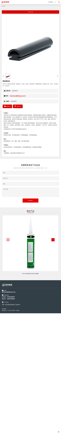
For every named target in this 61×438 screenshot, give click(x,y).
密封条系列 (14, 101)
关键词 (17, 310)
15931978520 (11, 299)
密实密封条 (15, 90)
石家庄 (13, 310)
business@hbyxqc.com (17, 96)
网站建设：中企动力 (7, 310)
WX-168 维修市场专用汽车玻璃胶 (30, 273)
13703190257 (11, 297)
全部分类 (30, 12)
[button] (53, 239)
